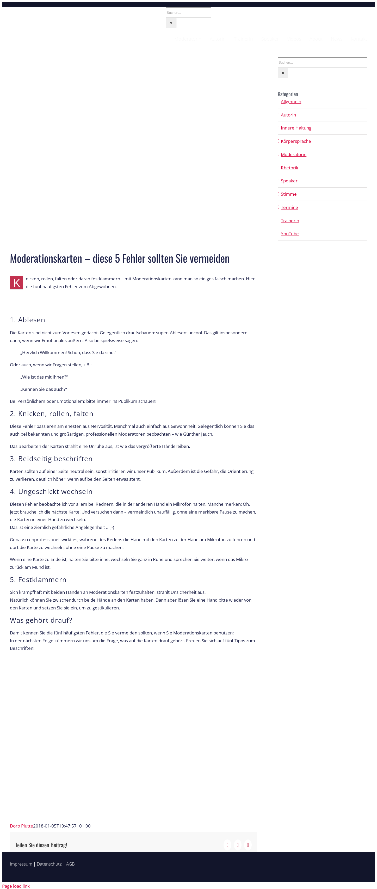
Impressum (21, 864)
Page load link (16, 886)
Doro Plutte (21, 826)
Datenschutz (49, 864)
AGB (70, 864)
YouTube (290, 234)
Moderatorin (293, 154)
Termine (289, 207)
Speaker (289, 181)
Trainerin (290, 221)
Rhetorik (289, 168)
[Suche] (171, 23)
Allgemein (291, 101)
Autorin (288, 115)
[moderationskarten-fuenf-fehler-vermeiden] (133, 151)
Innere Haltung (296, 128)
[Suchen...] (188, 12)
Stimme (289, 194)
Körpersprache (296, 141)
